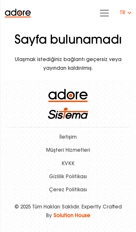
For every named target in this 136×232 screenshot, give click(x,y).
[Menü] (104, 13)
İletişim (68, 137)
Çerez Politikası (68, 190)
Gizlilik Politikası (68, 176)
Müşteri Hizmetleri (68, 150)
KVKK (68, 163)
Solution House (71, 215)
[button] (125, 13)
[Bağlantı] (18, 13)
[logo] (68, 95)
